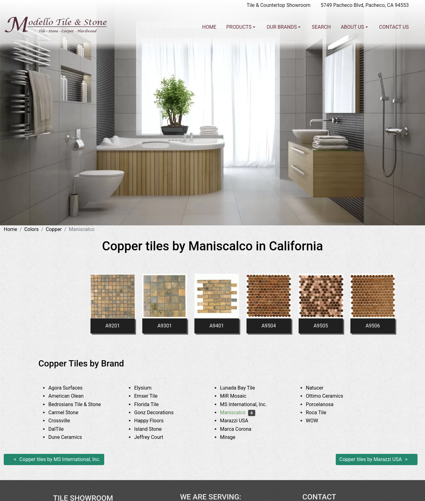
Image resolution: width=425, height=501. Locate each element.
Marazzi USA (239, 421)
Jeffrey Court (153, 437)
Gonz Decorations (158, 412)
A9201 (112, 326)
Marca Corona (240, 429)
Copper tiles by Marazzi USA (371, 459)
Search (321, 27)
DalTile (61, 429)
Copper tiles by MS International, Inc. (59, 459)
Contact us (394, 27)
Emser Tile (150, 396)
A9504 (268, 326)
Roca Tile (321, 412)
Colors (31, 229)
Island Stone (152, 429)
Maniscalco (237, 412)
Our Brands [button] (282, 27)
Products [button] (239, 27)
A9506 (372, 326)
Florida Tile (151, 404)
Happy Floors (153, 421)
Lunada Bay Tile (243, 388)
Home (209, 27)
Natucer (320, 388)
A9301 (164, 326)
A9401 (216, 326)
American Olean (70, 396)
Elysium (147, 388)
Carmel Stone (68, 412)
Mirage (232, 437)
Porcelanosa (324, 404)
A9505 (321, 326)
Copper (54, 229)
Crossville (64, 421)
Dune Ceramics (69, 437)
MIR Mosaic (238, 396)
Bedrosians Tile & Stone (79, 404)
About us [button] (353, 27)
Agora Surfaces (70, 388)
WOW (317, 421)
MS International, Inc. (248, 404)
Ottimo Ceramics (329, 396)
